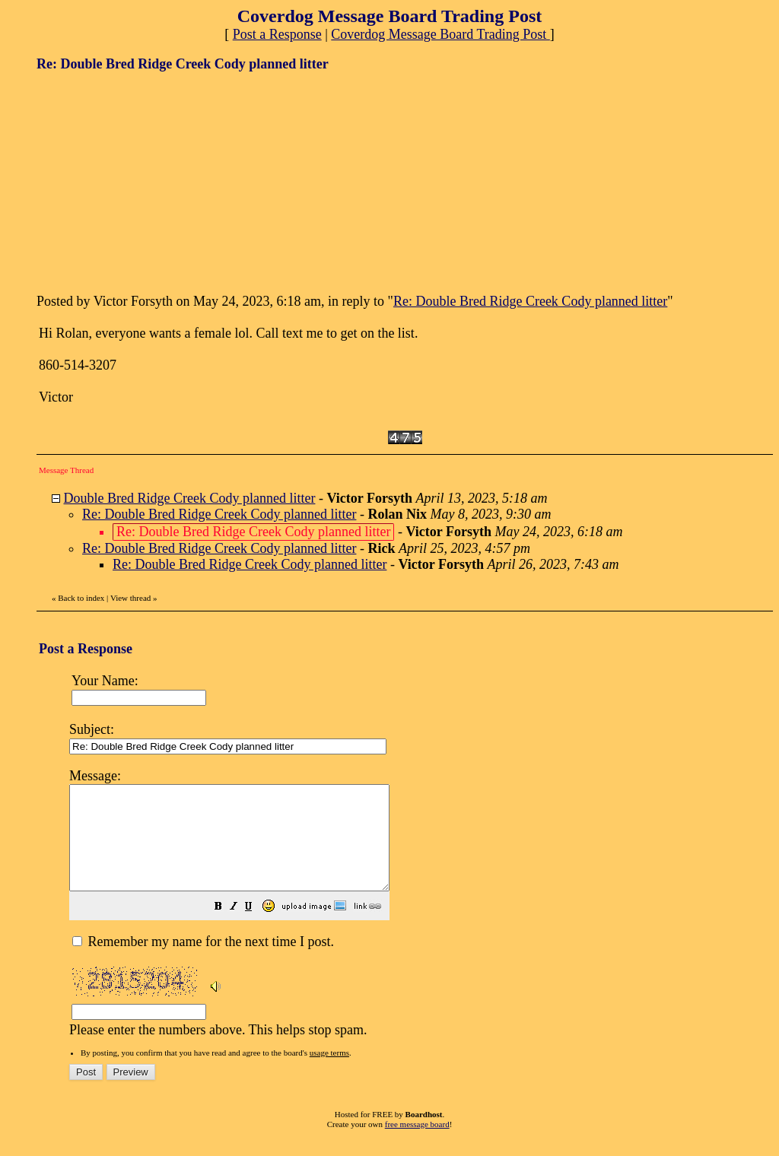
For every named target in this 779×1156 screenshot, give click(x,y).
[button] (256, 927)
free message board (417, 1144)
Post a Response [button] (277, 34)
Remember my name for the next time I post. (203, 962)
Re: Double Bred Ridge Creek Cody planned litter (530, 301)
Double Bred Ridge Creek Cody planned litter (190, 498)
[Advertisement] (151, 181)
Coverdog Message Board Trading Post (440, 34)
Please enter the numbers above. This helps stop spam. (416, 911)
